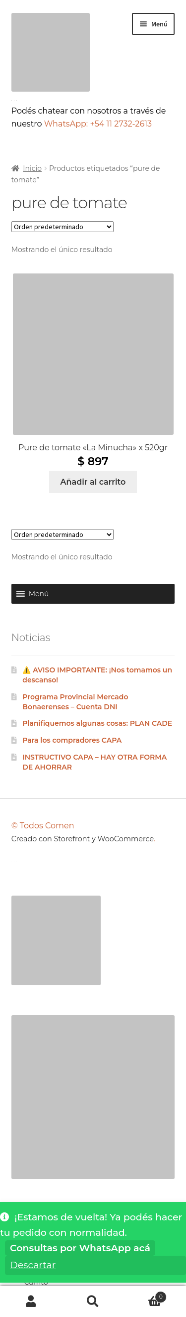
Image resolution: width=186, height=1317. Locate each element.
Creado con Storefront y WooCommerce (82, 838)
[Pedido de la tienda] (62, 226)
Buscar (93, 1302)
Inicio (32, 168)
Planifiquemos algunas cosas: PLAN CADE (97, 723)
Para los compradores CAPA (72, 740)
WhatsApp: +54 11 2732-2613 (99, 124)
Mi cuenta (31, 1302)
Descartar (33, 1265)
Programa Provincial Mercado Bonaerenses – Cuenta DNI (75, 701)
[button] (39, 594)
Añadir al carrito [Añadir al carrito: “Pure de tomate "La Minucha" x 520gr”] (93, 482)
